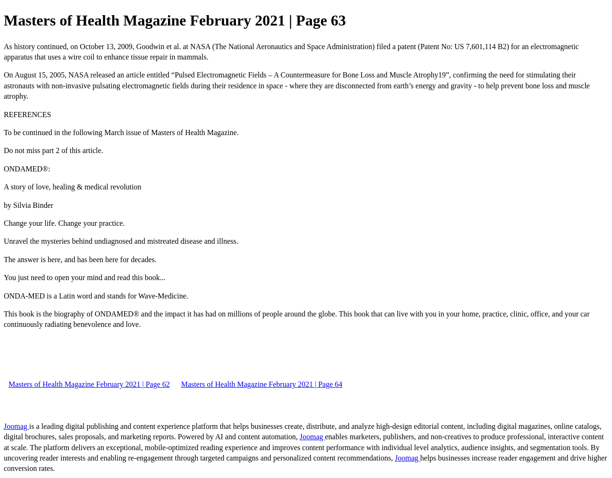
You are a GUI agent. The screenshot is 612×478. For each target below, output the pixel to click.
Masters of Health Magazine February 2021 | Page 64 (262, 384)
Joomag (16, 426)
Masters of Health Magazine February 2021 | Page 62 (89, 384)
